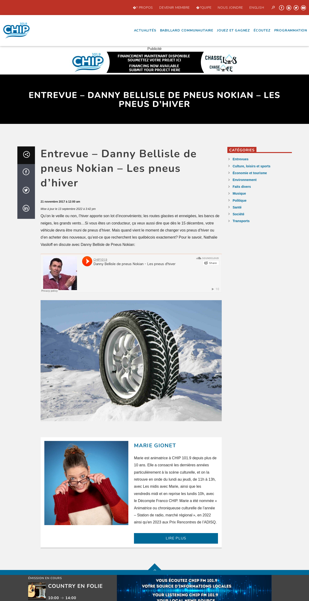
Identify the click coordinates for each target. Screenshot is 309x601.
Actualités (145, 30)
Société (238, 214)
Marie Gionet (155, 445)
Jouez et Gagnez (233, 30)
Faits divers (242, 187)
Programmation (290, 30)
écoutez (262, 30)
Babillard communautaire (186, 30)
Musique (239, 193)
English (256, 7)
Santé (237, 207)
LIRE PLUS (176, 538)
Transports (241, 221)
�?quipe (203, 7)
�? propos (143, 7)
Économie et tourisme (250, 173)
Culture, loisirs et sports (251, 166)
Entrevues (240, 159)
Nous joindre (230, 7)
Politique (239, 200)
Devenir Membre (174, 7)
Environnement (244, 180)
